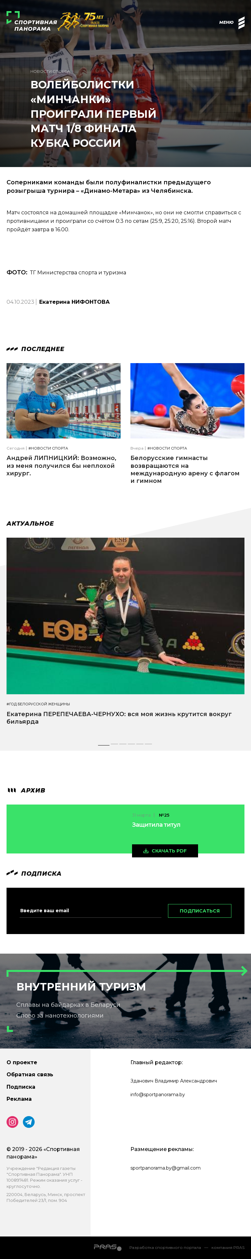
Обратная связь (30, 1074)
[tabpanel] (125, 637)
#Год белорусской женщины (38, 704)
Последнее (35, 349)
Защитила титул (156, 824)
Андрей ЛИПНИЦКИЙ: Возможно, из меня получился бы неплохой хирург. (61, 465)
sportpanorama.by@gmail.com (165, 1168)
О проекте (22, 1062)
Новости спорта (50, 71)
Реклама (19, 1099)
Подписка (21, 1087)
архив (26, 790)
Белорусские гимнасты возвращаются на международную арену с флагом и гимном (185, 469)
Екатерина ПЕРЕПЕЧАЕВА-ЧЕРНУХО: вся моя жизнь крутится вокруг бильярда (119, 718)
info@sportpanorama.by (157, 1095)
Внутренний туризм (81, 986)
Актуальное (30, 523)
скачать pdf (169, 851)
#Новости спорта (48, 448)
